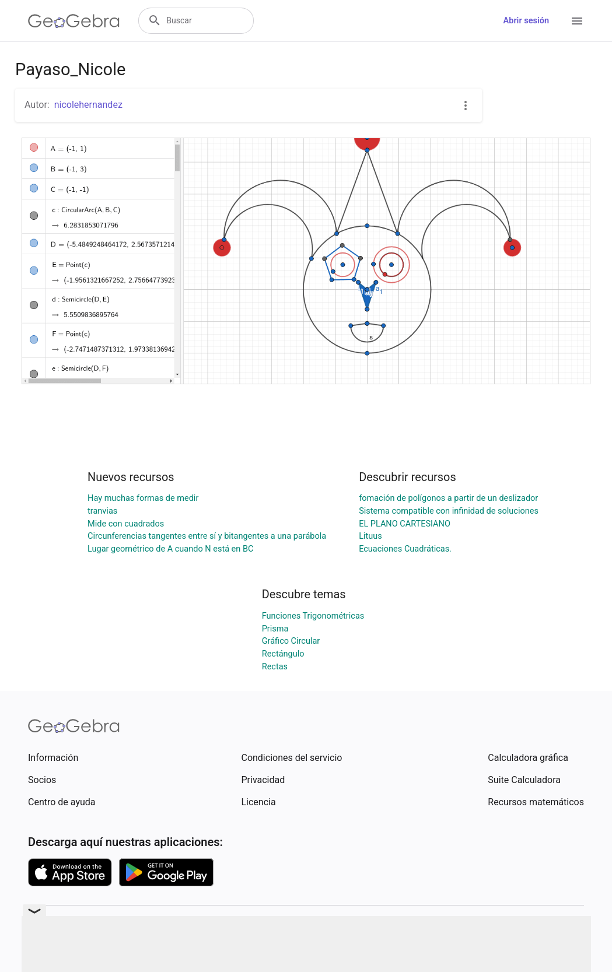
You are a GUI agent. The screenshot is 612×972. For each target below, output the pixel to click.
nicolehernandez (88, 104)
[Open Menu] (577, 21)
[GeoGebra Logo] (74, 21)
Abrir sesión (526, 21)
